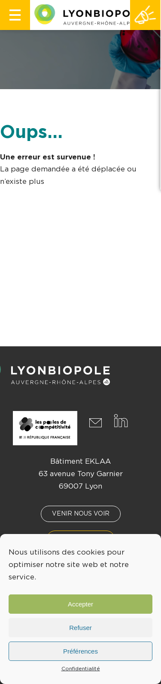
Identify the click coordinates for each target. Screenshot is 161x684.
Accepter (80, 604)
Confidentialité (80, 668)
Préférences (80, 651)
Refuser (80, 627)
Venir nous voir (80, 514)
